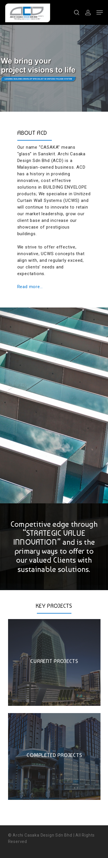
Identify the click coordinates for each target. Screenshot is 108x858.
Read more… (30, 286)
